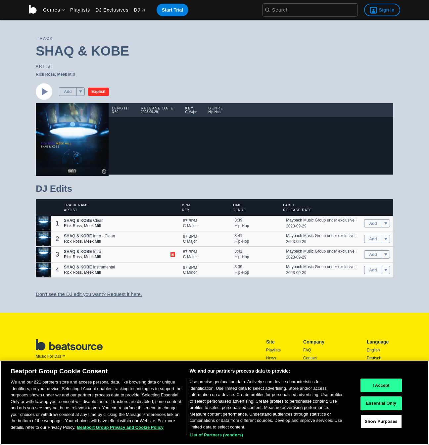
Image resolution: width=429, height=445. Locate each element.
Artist (70, 210)
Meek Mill (66, 74)
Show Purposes (381, 421)
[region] (214, 403)
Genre (239, 210)
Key (186, 210)
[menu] (51, 10)
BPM (186, 205)
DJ (139, 10)
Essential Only (381, 403)
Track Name (76, 205)
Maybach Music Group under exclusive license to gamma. (337, 220)
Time (237, 205)
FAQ (307, 350)
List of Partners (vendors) (216, 434)
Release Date (297, 210)
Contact (310, 358)
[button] (80, 91)
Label (289, 205)
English (373, 350)
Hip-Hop (242, 225)
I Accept (381, 385)
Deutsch (374, 358)
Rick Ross (45, 74)
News (271, 358)
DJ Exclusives (111, 10)
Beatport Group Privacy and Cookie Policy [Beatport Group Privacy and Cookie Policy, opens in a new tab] (120, 427)
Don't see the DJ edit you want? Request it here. (89, 294)
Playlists (80, 10)
